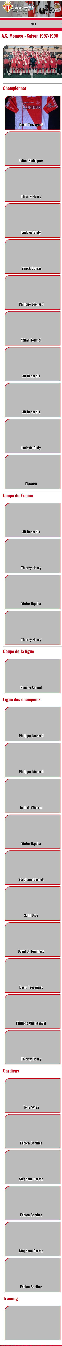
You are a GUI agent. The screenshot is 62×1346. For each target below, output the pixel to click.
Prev (4, 8)
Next (58, 8)
